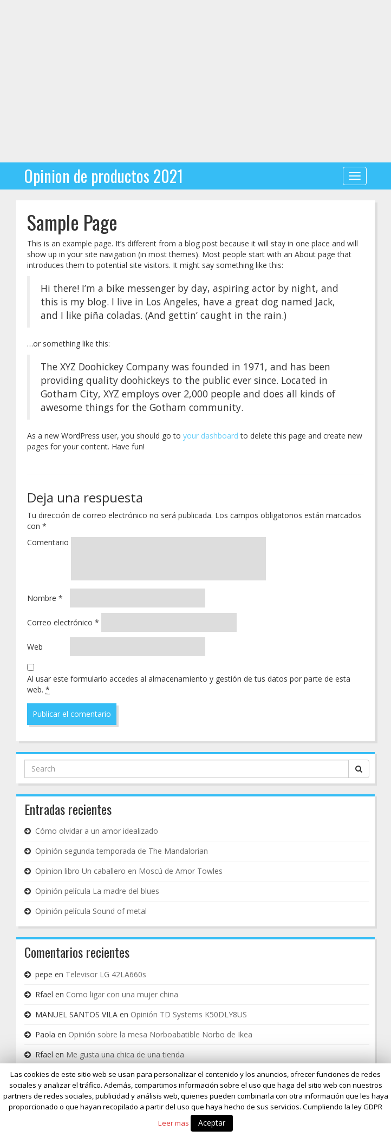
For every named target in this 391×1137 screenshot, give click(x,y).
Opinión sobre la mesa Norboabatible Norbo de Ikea (160, 1034)
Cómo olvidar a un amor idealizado (96, 831)
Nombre (45, 598)
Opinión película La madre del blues (97, 891)
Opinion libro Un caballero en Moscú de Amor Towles (129, 871)
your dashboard (210, 435)
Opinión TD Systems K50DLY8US (189, 1014)
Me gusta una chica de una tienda (125, 1054)
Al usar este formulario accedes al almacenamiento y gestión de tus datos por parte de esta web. (188, 684)
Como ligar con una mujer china (122, 994)
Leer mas (173, 1123)
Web (35, 647)
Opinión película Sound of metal (91, 911)
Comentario (48, 542)
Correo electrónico (63, 622)
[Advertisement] (195, 81)
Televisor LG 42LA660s (106, 974)
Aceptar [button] (211, 1123)
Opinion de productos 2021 (103, 176)
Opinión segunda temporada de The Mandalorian (121, 851)
